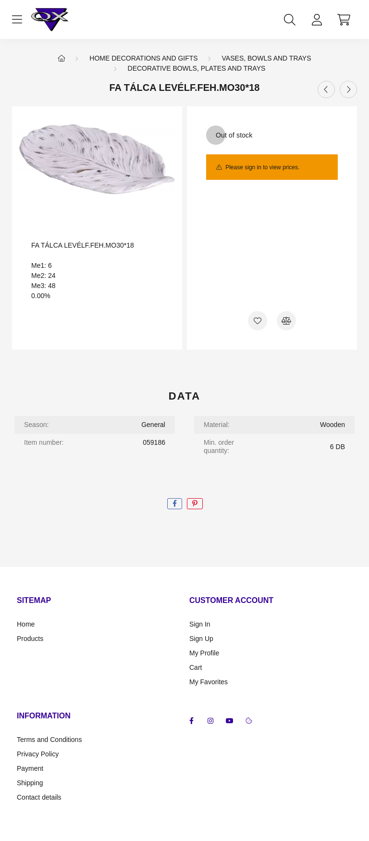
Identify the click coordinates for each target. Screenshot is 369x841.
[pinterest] (195, 503)
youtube (229, 720)
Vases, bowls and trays (266, 58)
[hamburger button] (16, 19)
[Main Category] (61, 58)
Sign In (199, 624)
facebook (191, 720)
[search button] (289, 19)
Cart (195, 667)
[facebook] (174, 503)
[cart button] (343, 19)
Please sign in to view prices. (262, 167)
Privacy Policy (38, 754)
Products (30, 638)
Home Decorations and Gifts (143, 58)
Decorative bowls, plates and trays (197, 68)
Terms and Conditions (49, 739)
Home (26, 624)
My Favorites (208, 682)
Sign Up (201, 638)
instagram (210, 720)
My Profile (204, 653)
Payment (30, 768)
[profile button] (316, 19)
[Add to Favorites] (257, 320)
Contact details (39, 797)
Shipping (30, 783)
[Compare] (286, 320)
